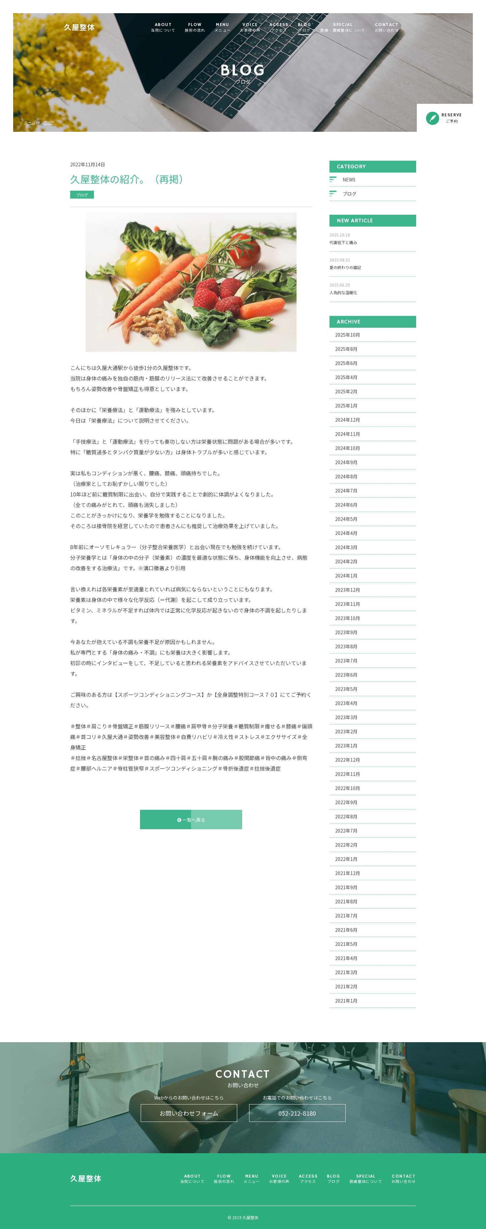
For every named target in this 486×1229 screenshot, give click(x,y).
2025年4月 (346, 375)
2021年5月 (346, 942)
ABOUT (174, 27)
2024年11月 (347, 432)
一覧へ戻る (191, 818)
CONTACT (398, 27)
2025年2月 (346, 389)
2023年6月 (346, 673)
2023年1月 (346, 743)
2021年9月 (346, 885)
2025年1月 (346, 403)
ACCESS (289, 27)
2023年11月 (347, 602)
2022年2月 (346, 843)
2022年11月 (347, 772)
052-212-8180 (297, 1113)
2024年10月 (347, 446)
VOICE (261, 27)
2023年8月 (346, 644)
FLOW (205, 27)
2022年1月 (346, 857)
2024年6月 (346, 503)
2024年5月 (346, 517)
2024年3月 (346, 545)
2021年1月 (346, 998)
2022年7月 (346, 828)
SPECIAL (353, 27)
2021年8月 (346, 899)
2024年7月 (346, 488)
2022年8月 (346, 814)
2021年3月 (346, 970)
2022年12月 (347, 758)
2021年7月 (346, 913)
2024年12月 (347, 417)
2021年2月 (346, 984)
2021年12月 (347, 871)
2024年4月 (346, 531)
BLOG (315, 27)
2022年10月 (347, 786)
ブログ (48, 123)
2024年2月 (346, 559)
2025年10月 (347, 332)
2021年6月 (346, 928)
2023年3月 (346, 715)
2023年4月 (346, 701)
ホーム (29, 123)
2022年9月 (346, 800)
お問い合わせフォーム (188, 1113)
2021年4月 (346, 956)
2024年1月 (346, 573)
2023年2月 (346, 729)
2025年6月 (346, 361)
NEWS (349, 178)
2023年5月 (346, 687)
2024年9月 (346, 460)
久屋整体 (90, 28)
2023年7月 (346, 658)
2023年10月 (347, 616)
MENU (233, 27)
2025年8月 (346, 347)
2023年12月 (347, 588)
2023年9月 (346, 630)
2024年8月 (346, 474)
